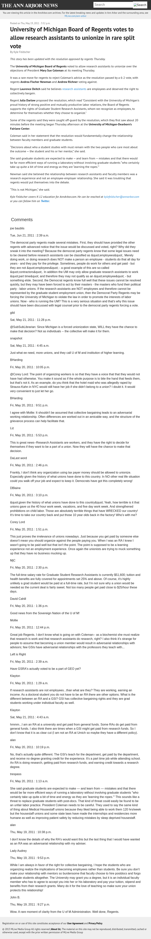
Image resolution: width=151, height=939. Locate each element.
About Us (55, 929)
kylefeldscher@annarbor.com (121, 197)
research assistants (74, 89)
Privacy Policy (95, 923)
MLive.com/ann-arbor (75, 16)
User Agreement (75, 923)
